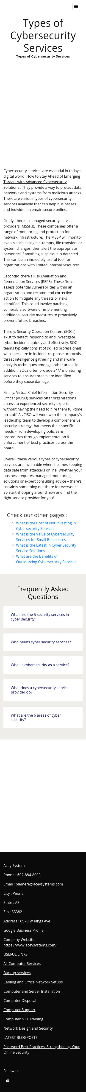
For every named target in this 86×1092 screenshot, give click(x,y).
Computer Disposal (19, 1000)
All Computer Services (22, 963)
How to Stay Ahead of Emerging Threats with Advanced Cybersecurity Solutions (41, 182)
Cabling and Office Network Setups (33, 982)
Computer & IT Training (23, 1019)
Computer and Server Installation (31, 991)
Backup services (17, 972)
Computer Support (19, 1009)
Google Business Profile (23, 930)
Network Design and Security (28, 1028)
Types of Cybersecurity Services (43, 120)
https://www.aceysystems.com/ (30, 945)
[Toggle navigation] (75, 6)
